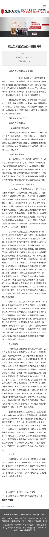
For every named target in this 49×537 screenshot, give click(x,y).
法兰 (4, 507)
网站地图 (25, 515)
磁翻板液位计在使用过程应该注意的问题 (25, 496)
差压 (8, 507)
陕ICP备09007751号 (37, 515)
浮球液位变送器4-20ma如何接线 (22, 492)
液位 (12, 507)
